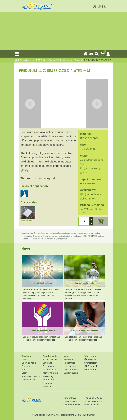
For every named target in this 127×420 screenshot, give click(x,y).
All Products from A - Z (48, 60)
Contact (25, 359)
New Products (71, 369)
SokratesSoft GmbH (85, 415)
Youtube (90, 369)
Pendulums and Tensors (71, 60)
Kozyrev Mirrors (50, 373)
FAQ (23, 369)
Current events (71, 373)
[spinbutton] (84, 221)
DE (94, 6)
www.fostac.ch (92, 404)
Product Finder (49, 359)
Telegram (91, 359)
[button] (91, 219)
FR (104, 6)
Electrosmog (48, 366)
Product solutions (27, 60)
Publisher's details (30, 376)
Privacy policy (28, 379)
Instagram (91, 363)
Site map (25, 366)
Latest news (70, 366)
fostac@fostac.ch (93, 401)
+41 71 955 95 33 (93, 398)
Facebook (91, 366)
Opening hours (28, 363)
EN (99, 6)
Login (24, 373)
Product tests (49, 369)
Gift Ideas (47, 363)
